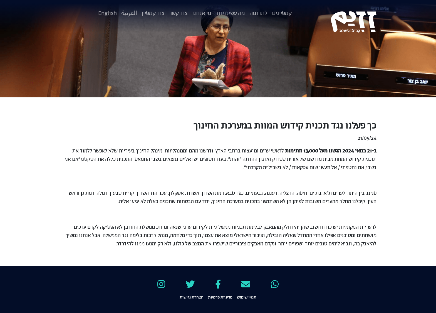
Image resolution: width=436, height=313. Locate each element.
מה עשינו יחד (230, 13)
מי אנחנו (201, 13)
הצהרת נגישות (192, 296)
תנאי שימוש (246, 296)
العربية (129, 13)
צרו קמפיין (153, 13)
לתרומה (258, 13)
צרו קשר (178, 13)
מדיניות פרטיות (220, 296)
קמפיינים (282, 13)
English (107, 13)
